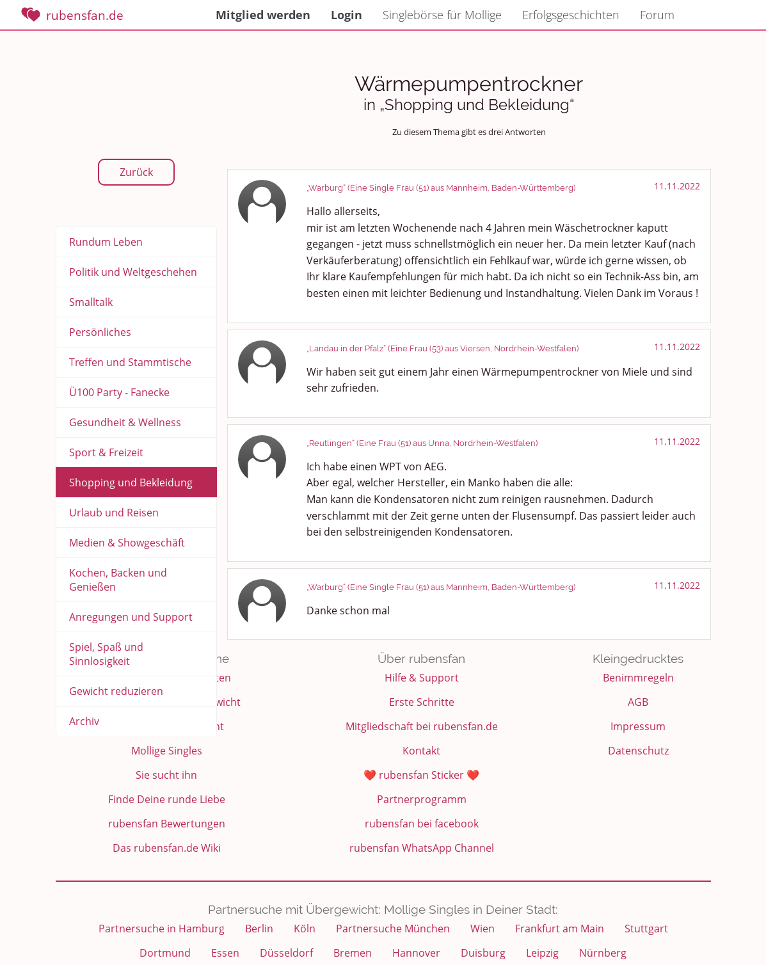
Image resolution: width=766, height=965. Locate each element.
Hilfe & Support (422, 678)
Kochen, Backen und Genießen (118, 580)
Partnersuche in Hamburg (162, 928)
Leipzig (542, 953)
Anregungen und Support (131, 617)
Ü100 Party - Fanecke (119, 392)
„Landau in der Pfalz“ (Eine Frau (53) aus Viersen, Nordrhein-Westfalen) (442, 348)
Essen (225, 953)
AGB (638, 702)
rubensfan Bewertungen (166, 824)
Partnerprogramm (422, 799)
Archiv (84, 721)
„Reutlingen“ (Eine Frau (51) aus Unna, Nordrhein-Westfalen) (422, 443)
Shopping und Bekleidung (131, 482)
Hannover (416, 953)
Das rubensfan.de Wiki (167, 848)
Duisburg (483, 953)
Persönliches (100, 332)
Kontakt (421, 751)
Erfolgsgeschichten (570, 14)
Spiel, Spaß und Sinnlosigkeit (106, 654)
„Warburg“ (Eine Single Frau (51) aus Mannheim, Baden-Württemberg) (441, 188)
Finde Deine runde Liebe (166, 799)
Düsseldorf (286, 953)
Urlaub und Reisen (114, 513)
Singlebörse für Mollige (442, 14)
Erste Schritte (421, 702)
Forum (657, 14)
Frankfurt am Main (559, 928)
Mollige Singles (166, 751)
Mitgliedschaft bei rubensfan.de (422, 726)
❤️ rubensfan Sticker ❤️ (421, 775)
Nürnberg (602, 953)
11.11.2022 (677, 186)
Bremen (352, 953)
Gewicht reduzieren (116, 691)
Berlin (259, 928)
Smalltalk (91, 302)
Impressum (638, 726)
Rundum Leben (106, 242)
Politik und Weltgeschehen (133, 272)
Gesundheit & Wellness (125, 422)
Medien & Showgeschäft (127, 543)
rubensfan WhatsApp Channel (421, 848)
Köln (304, 928)
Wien (482, 928)
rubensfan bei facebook (422, 824)
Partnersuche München (393, 928)
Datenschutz (638, 751)
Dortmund (165, 953)
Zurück (136, 172)
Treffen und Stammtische (130, 362)
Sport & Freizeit (106, 452)
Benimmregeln (638, 678)
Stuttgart (646, 928)
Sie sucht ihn (166, 775)
